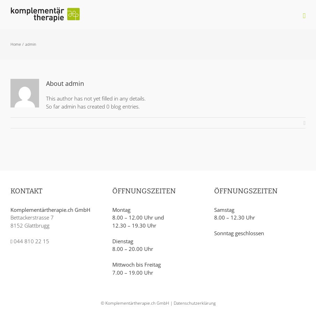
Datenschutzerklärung (195, 303)
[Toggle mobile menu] (304, 16)
